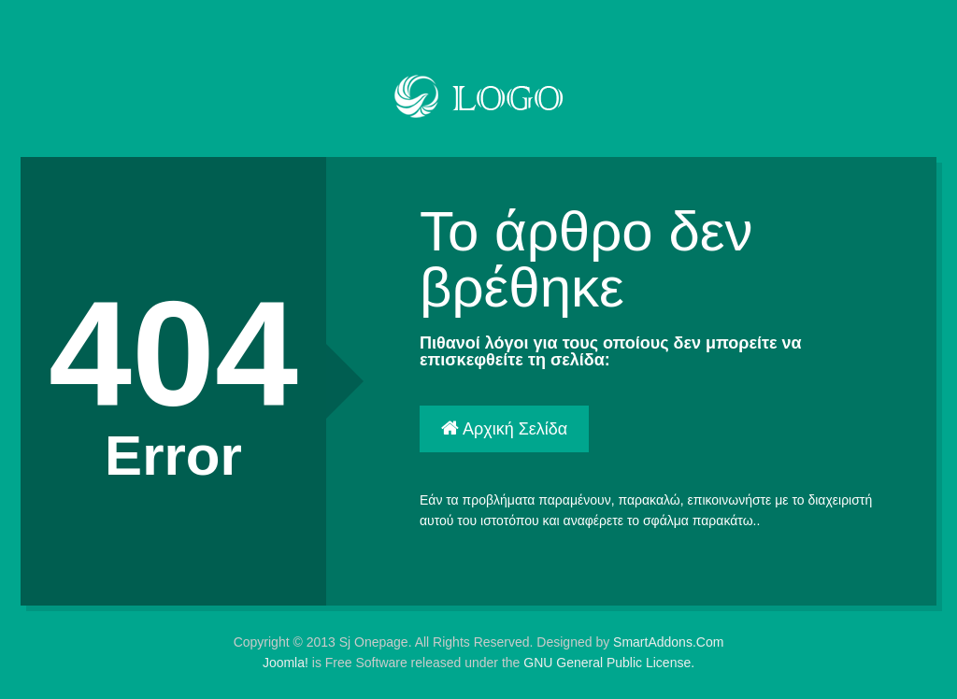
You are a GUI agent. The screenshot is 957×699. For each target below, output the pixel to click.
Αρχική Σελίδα (504, 429)
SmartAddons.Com (668, 642)
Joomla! (285, 662)
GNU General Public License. (608, 662)
